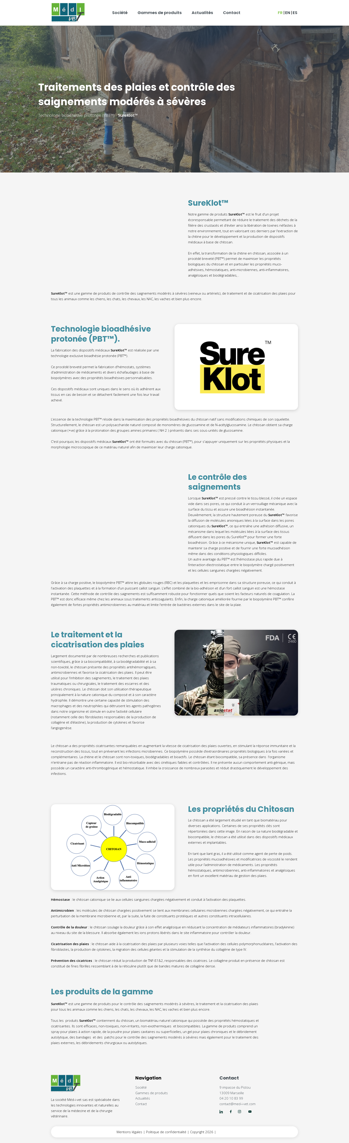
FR (280, 12)
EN (287, 12)
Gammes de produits (160, 12)
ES (295, 12)
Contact (231, 12)
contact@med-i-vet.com (237, 1104)
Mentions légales (129, 1132)
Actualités (202, 12)
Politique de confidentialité (166, 1132)
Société (120, 12)
